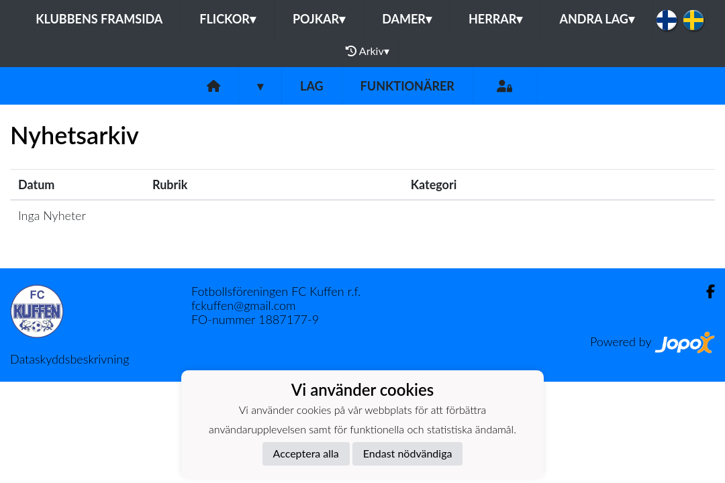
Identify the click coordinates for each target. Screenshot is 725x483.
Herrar (495, 18)
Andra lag (596, 18)
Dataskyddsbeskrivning (69, 359)
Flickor (227, 18)
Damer (407, 18)
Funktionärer (407, 85)
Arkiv (367, 51)
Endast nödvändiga (407, 453)
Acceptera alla (306, 453)
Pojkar (319, 18)
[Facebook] (705, 291)
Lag (312, 85)
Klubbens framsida (99, 18)
